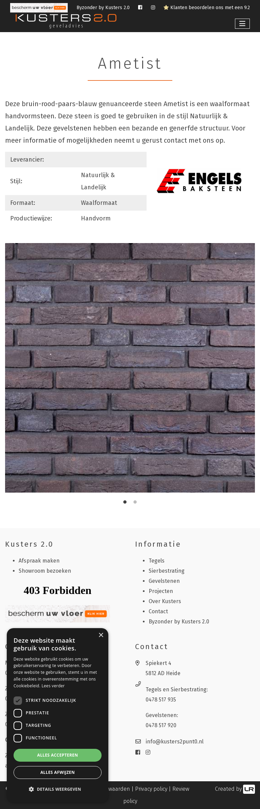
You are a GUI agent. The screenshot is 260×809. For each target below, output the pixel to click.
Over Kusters (165, 601)
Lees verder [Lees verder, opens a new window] (53, 686)
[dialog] (57, 715)
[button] (58, 789)
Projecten (161, 591)
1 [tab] (125, 502)
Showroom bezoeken (45, 571)
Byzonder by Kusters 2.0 (103, 7)
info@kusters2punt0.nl (174, 741)
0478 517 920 (161, 725)
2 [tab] (135, 502)
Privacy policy (151, 789)
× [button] (100, 635)
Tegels (157, 560)
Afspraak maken (39, 560)
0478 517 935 (161, 699)
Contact (158, 611)
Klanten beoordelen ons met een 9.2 (207, 7)
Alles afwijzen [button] (57, 772)
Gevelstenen (164, 581)
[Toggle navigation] (242, 24)
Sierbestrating (167, 571)
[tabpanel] (130, 368)
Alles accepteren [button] (57, 755)
